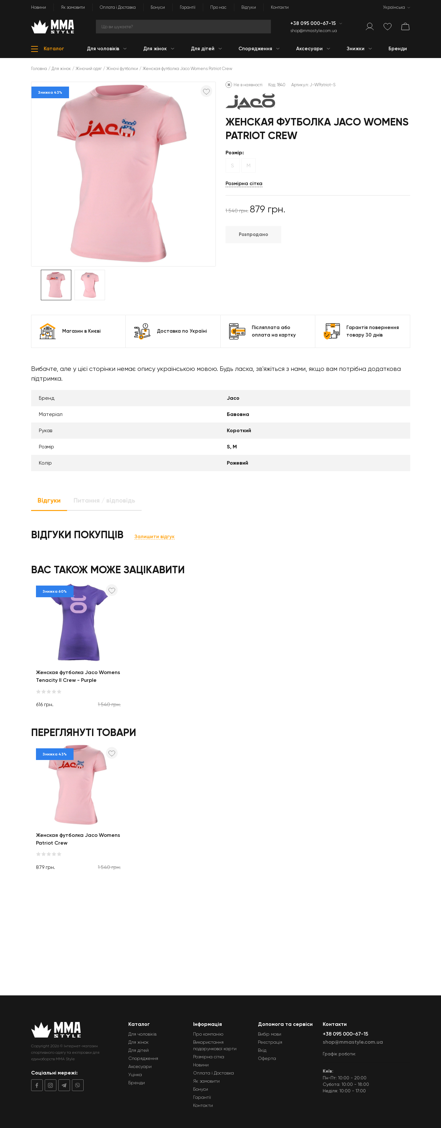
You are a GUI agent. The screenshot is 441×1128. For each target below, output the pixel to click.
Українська (394, 7)
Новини (38, 7)
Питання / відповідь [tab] (104, 500)
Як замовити (73, 7)
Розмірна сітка (244, 183)
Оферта (267, 1058)
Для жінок (61, 68)
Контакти (280, 7)
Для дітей (138, 1050)
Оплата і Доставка (118, 7)
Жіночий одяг (88, 68)
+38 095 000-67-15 (313, 23)
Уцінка (135, 1074)
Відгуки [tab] (49, 500)
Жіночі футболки (122, 68)
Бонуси (158, 7)
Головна (39, 68)
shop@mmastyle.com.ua (313, 30)
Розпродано (253, 234)
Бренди (136, 1082)
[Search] (183, 26)
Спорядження (143, 1058)
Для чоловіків (142, 1034)
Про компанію (208, 1034)
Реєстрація (270, 1042)
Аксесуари (140, 1066)
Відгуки (248, 7)
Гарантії (187, 7)
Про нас (218, 7)
